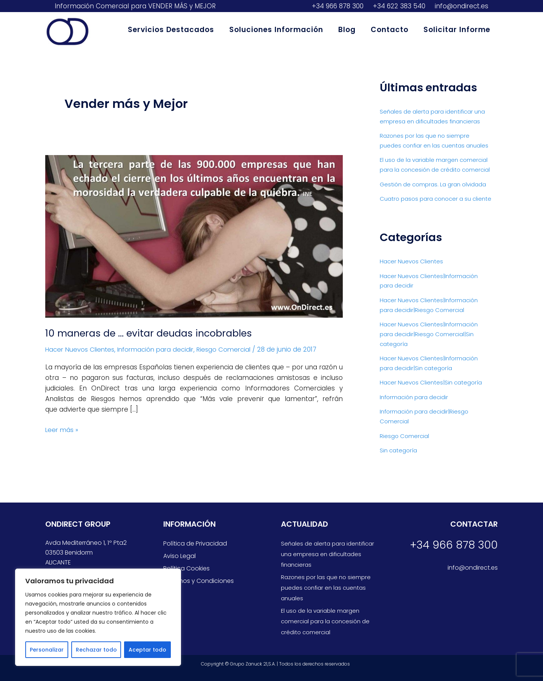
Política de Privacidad (195, 543)
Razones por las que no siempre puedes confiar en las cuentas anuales (326, 587)
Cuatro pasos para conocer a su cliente (435, 198)
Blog (348, 30)
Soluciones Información (279, 30)
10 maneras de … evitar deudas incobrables (151, 333)
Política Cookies (186, 568)
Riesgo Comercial (231, 349)
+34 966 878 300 (337, 6)
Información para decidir (160, 349)
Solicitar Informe (457, 30)
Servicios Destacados (174, 30)
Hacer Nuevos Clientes (81, 349)
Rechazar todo (96, 649)
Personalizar (47, 649)
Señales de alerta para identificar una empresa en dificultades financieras (327, 554)
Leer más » (62, 429)
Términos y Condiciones (198, 580)
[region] (98, 617)
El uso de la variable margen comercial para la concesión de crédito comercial (325, 621)
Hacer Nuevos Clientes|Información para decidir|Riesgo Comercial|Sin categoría (429, 332)
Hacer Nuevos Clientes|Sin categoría (431, 381)
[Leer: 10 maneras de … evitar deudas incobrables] (194, 235)
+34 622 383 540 (398, 6)
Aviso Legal (179, 556)
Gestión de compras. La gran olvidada (433, 184)
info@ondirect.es (460, 6)
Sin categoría (398, 448)
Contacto (391, 30)
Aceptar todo (147, 649)
